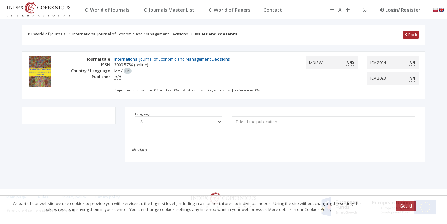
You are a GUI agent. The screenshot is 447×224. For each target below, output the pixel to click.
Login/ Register (400, 10)
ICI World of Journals (47, 34)
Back (410, 34)
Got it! (406, 206)
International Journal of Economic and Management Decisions (130, 34)
